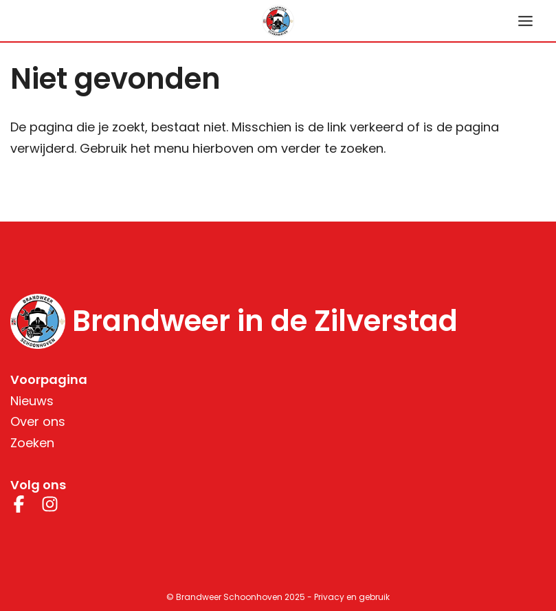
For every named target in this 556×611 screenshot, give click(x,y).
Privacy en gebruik (352, 597)
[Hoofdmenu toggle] (525, 20)
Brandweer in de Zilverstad (265, 321)
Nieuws (32, 400)
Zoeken (32, 442)
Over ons (37, 421)
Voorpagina (48, 379)
